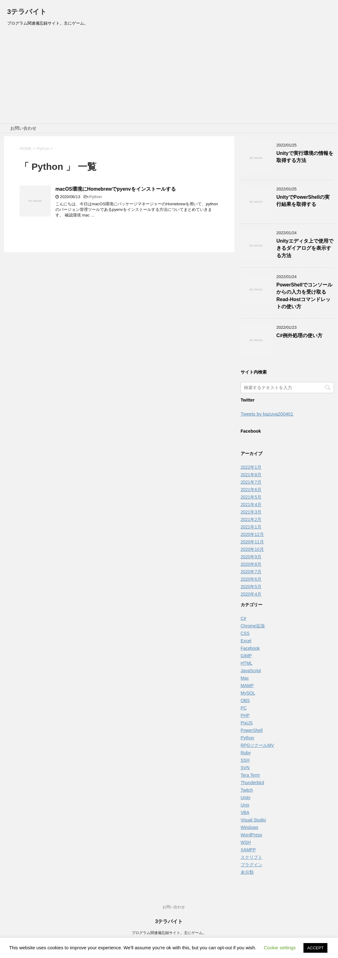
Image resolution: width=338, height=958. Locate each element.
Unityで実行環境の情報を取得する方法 (304, 157)
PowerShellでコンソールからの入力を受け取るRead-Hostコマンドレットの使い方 (304, 295)
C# (243, 618)
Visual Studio (253, 819)
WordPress (251, 834)
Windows (249, 827)
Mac (245, 678)
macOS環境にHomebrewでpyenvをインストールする (115, 189)
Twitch (247, 790)
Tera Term (250, 775)
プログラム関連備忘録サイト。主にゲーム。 (169, 933)
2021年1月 (251, 526)
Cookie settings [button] (280, 947)
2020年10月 (252, 549)
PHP (245, 715)
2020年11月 (252, 541)
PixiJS (247, 722)
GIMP (246, 655)
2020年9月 (251, 556)
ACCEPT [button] (315, 948)
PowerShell (252, 730)
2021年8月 (251, 474)
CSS (245, 633)
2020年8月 (251, 564)
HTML (246, 663)
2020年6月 (251, 579)
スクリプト (251, 857)
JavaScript (251, 670)
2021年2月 (251, 519)
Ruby (246, 752)
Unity (246, 797)
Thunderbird (252, 782)
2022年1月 (251, 467)
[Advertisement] (169, 76)
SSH (245, 760)
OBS (245, 700)
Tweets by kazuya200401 (267, 413)
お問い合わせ (23, 128)
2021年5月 (251, 497)
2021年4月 (251, 504)
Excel (246, 640)
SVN (245, 767)
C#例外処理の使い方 (299, 335)
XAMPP (248, 849)
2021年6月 (251, 489)
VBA (245, 812)
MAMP (247, 685)
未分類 (247, 872)
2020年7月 (251, 571)
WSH (246, 842)
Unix (245, 804)
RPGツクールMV (257, 745)
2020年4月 (251, 594)
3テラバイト (27, 12)
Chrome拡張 (253, 625)
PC (243, 707)
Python (95, 196)
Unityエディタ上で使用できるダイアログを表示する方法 (304, 248)
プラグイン (251, 864)
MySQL (248, 693)
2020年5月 (251, 586)
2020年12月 (252, 534)
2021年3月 (251, 511)
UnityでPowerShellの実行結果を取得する (303, 200)
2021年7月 (251, 482)
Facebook (250, 648)
